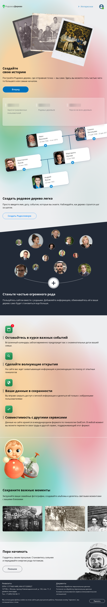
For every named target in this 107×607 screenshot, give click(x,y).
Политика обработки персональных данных (73, 586)
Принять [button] (97, 601)
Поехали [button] (12, 569)
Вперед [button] (16, 89)
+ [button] (53, 283)
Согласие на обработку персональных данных (74, 589)
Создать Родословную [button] (19, 215)
